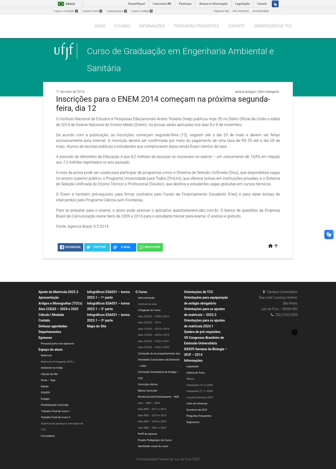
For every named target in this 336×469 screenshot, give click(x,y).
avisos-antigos (245, 92)
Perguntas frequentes (196, 26)
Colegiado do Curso (149, 310)
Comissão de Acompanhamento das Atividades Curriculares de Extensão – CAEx (159, 360)
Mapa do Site (221, 11)
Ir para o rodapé (142, 11)
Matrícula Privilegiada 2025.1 (58, 361)
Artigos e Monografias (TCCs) (60, 303)
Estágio (45, 398)
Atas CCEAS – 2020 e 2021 (153, 341)
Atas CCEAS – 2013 (149, 322)
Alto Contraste (241, 11)
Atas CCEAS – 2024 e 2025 (58, 309)
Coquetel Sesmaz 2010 (199, 397)
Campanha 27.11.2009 (199, 391)
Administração (146, 297)
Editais (45, 386)
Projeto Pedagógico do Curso (155, 440)
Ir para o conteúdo (66, 11)
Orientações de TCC (273, 26)
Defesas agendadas (52, 326)
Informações (152, 26)
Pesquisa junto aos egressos (57, 343)
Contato (236, 26)
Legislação (192, 366)
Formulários (48, 436)
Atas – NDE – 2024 (149, 403)
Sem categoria (268, 92)
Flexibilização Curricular (55, 404)
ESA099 (45, 392)
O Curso (122, 26)
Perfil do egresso (148, 433)
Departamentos (49, 332)
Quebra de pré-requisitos (202, 332)
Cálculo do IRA (49, 374)
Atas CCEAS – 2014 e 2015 (153, 328)
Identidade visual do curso (153, 446)
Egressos (45, 338)
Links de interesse (196, 403)
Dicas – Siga (48, 380)
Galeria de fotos (195, 372)
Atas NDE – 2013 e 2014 (152, 415)
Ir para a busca (116, 11)
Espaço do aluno (50, 349)
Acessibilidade (260, 11)
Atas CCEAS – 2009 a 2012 (153, 316)
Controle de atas (147, 304)
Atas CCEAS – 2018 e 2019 (153, 334)
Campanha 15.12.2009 (199, 385)
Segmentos (193, 422)
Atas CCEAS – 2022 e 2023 (153, 347)
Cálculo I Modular (51, 315)
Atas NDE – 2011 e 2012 (152, 409)
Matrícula (46, 355)
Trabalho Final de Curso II (55, 417)
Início (99, 26)
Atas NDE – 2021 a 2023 (152, 427)
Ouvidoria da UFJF (196, 409)
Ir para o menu (92, 11)
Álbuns (190, 378)
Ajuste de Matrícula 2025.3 (58, 292)
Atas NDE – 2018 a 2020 (152, 421)
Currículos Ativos (148, 384)
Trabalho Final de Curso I (55, 411)
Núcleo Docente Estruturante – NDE (158, 396)
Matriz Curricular (147, 390)
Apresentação (48, 297)
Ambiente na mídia (52, 367)
